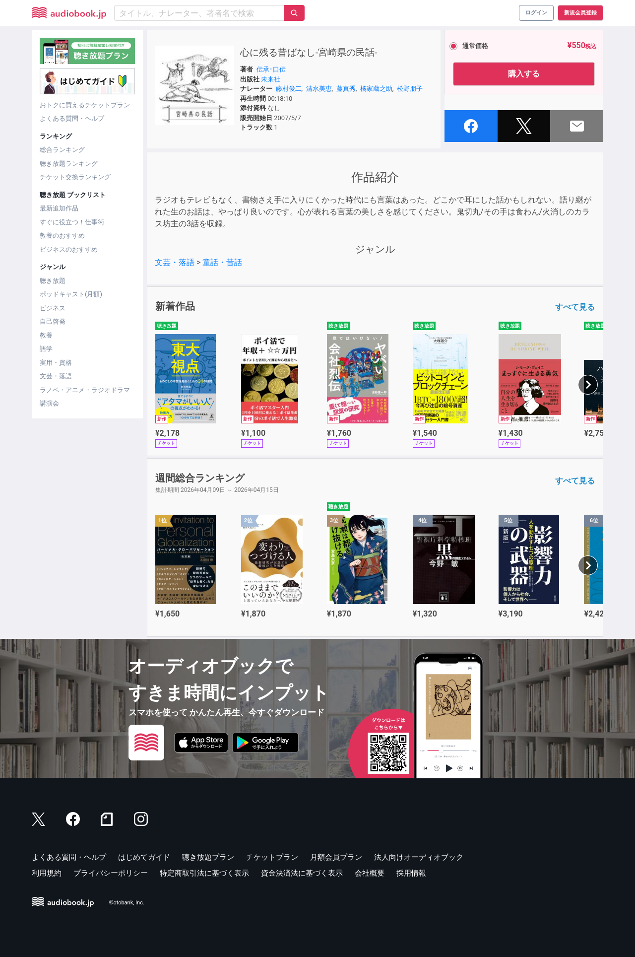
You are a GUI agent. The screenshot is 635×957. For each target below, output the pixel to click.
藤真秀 (346, 88)
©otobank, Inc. (126, 902)
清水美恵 (319, 88)
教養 (46, 335)
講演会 (49, 403)
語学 (46, 348)
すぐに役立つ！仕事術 (72, 222)
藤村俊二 (289, 88)
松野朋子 (410, 88)
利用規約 (47, 873)
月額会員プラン (336, 857)
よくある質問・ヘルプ (72, 118)
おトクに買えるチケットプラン (85, 105)
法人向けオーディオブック (418, 857)
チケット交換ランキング (75, 177)
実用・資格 (56, 362)
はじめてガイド (144, 857)
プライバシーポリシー (110, 873)
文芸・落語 (56, 376)
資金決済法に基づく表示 (302, 873)
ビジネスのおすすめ (69, 249)
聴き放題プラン (208, 857)
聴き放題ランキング (69, 163)
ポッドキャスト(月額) (71, 294)
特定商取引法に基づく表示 (204, 873)
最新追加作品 (59, 208)
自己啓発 (52, 321)
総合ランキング (62, 149)
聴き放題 (52, 280)
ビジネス (52, 308)
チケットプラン (272, 857)
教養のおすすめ (62, 235)
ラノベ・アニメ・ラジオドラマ (85, 390)
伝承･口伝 (271, 69)
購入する (524, 73)
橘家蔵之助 (376, 88)
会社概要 (369, 873)
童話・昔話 (222, 262)
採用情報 (411, 873)
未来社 (270, 79)
